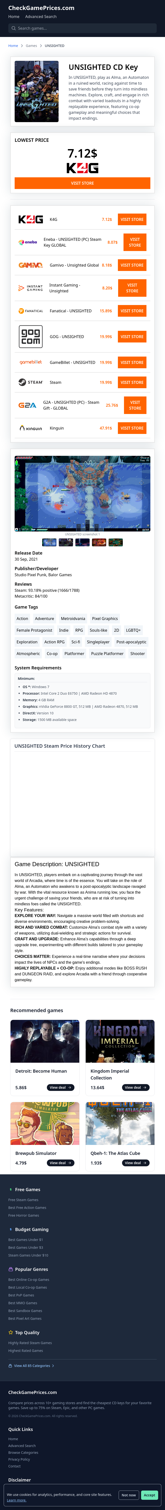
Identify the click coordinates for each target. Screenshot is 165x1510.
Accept (149, 1494)
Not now (129, 1494)
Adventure (44, 618)
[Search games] (82, 28)
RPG (79, 630)
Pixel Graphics (105, 618)
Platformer (74, 653)
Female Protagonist (34, 630)
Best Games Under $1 (25, 1239)
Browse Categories (23, 1452)
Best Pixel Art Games (24, 1318)
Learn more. (17, 1500)
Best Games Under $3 (25, 1247)
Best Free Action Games (27, 1207)
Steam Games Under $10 (28, 1255)
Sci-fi (76, 642)
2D (116, 630)
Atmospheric (28, 653)
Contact (14, 1466)
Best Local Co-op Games (27, 1287)
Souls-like (98, 630)
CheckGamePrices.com (41, 8)
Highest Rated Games (25, 1350)
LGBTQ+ (133, 630)
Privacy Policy (19, 1459)
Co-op (52, 653)
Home (14, 16)
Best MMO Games (22, 1303)
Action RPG (54, 642)
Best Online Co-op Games (28, 1279)
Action (22, 618)
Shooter (137, 653)
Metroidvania (73, 618)
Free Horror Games (23, 1215)
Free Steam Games (23, 1199)
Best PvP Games (21, 1295)
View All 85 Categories (31, 1365)
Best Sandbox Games (25, 1310)
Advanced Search (41, 16)
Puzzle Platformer (107, 653)
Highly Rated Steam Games (30, 1342)
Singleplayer (98, 642)
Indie (63, 630)
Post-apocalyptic (131, 642)
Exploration (27, 642)
